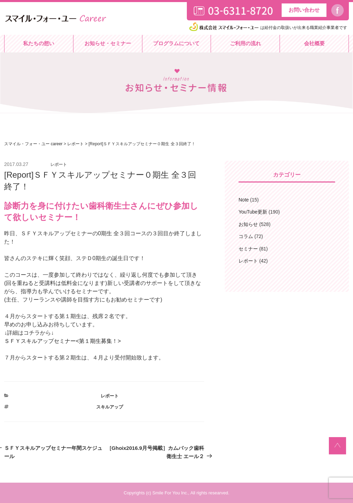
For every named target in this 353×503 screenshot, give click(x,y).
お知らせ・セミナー (107, 43)
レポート (110, 395)
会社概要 (314, 43)
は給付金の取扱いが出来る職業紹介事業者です (267, 27)
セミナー (248, 249)
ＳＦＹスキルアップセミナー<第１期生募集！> (62, 341)
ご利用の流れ (245, 43)
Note (244, 200)
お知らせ (248, 224)
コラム (246, 236)
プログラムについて (176, 43)
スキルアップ (109, 407)
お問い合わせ (304, 10)
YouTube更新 (253, 212)
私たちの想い (38, 43)
